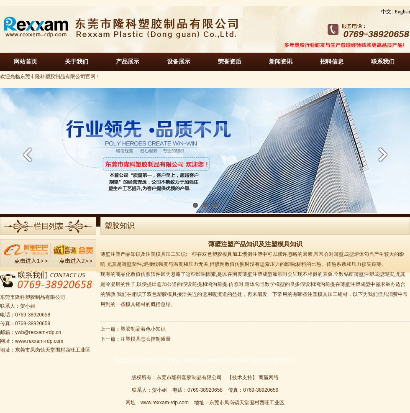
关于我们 (76, 62)
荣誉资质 (229, 62)
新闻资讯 (280, 62)
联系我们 (383, 62)
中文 (386, 12)
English (402, 12)
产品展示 (127, 62)
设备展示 (178, 62)
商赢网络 (269, 377)
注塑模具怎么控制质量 (145, 339)
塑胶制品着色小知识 (143, 329)
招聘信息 (331, 62)
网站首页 (25, 62)
